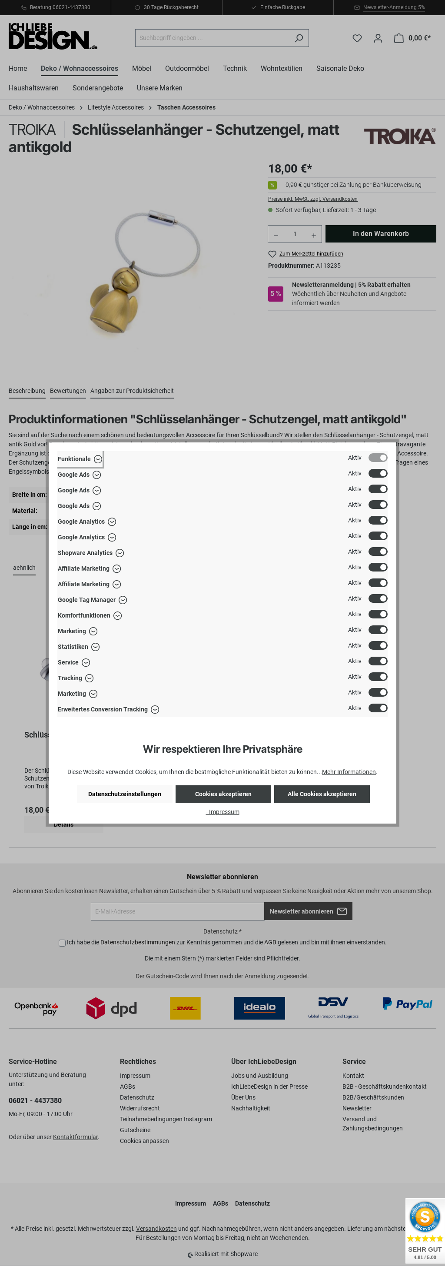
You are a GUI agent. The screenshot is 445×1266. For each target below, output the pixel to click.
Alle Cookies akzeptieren (322, 794)
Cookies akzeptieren (223, 794)
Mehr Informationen (349, 771)
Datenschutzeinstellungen (124, 794)
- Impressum (222, 811)
